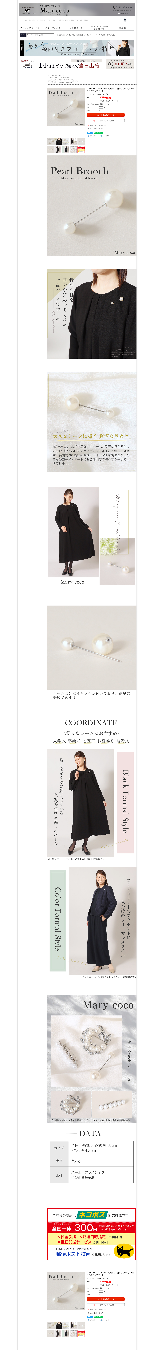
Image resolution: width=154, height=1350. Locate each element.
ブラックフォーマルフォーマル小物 (58, 77)
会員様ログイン (73, 20)
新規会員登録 (84, 20)
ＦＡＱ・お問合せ (52, 20)
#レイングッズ (95, 35)
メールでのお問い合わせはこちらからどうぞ (122, 9)
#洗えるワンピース (64, 35)
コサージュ (74, 81)
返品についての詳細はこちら (98, 125)
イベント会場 (52, 82)
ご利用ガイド (34, 20)
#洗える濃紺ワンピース (80, 35)
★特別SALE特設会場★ (65, 82)
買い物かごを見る (126, 20)
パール (73, 79)
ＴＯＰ (27, 20)
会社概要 (42, 20)
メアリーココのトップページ (55, 76)
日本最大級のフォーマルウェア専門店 (63, 9)
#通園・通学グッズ (108, 35)
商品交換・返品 (63, 20)
